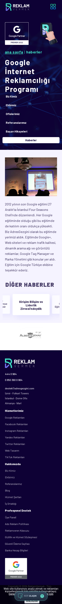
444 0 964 (11, 373)
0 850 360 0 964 (13, 379)
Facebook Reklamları (16, 424)
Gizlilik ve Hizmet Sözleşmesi (21, 537)
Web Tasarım (12, 450)
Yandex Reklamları (15, 437)
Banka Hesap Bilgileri (16, 550)
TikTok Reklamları (14, 457)
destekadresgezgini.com (19, 388)
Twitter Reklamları (15, 443)
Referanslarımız (13, 483)
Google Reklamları (14, 417)
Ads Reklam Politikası (17, 523)
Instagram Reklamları (16, 430)
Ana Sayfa (14, 52)
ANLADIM (32, 601)
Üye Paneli (10, 517)
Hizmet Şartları (13, 497)
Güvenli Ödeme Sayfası (17, 543)
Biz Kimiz (10, 470)
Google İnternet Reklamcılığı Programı (27, 75)
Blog (7, 490)
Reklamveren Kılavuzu (17, 530)
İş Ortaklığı (10, 503)
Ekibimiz (10, 477)
